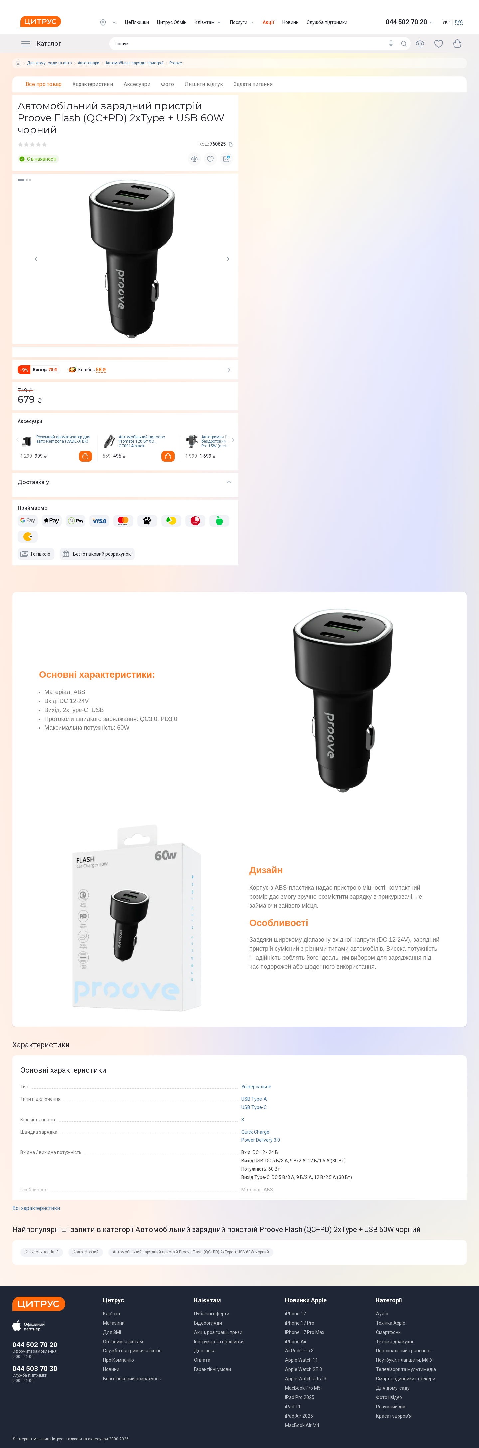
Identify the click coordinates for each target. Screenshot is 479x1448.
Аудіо (382, 1313)
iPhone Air (296, 1341)
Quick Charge (255, 1132)
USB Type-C (254, 1107)
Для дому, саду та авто (49, 63)
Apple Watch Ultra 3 (305, 1378)
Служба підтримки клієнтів (132, 1350)
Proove (175, 63)
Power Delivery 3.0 (260, 1140)
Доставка (205, 1350)
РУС (459, 22)
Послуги (242, 22)
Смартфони (388, 1332)
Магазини (114, 1323)
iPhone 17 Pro (299, 1323)
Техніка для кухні (394, 1341)
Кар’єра (111, 1313)
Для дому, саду (393, 1388)
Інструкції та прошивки (219, 1341)
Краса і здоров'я (394, 1416)
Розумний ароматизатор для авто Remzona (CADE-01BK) (63, 439)
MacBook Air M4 (302, 1425)
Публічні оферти (211, 1313)
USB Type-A (254, 1099)
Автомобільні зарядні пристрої (134, 63)
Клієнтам (208, 22)
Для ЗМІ (112, 1332)
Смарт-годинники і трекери (405, 1378)
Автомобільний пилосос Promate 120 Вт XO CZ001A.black (142, 441)
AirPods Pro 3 (299, 1350)
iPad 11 (293, 1406)
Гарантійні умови (212, 1369)
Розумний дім (391, 1406)
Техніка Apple (390, 1323)
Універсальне (256, 1086)
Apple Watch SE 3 (303, 1369)
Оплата (202, 1360)
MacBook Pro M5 (303, 1388)
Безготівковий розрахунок (132, 1378)
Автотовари (88, 63)
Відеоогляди (208, 1323)
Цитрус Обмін (172, 22)
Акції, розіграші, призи (218, 1332)
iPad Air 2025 (299, 1416)
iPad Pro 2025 (299, 1397)
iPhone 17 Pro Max (304, 1332)
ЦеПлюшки (137, 22)
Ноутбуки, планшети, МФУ (404, 1360)
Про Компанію (118, 1360)
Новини (290, 22)
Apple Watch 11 (301, 1360)
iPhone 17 (295, 1313)
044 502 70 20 (34, 1345)
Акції (268, 22)
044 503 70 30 (34, 1369)
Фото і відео (389, 1397)
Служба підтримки (327, 22)
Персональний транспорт (403, 1350)
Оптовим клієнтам (123, 1341)
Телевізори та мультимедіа (406, 1369)
